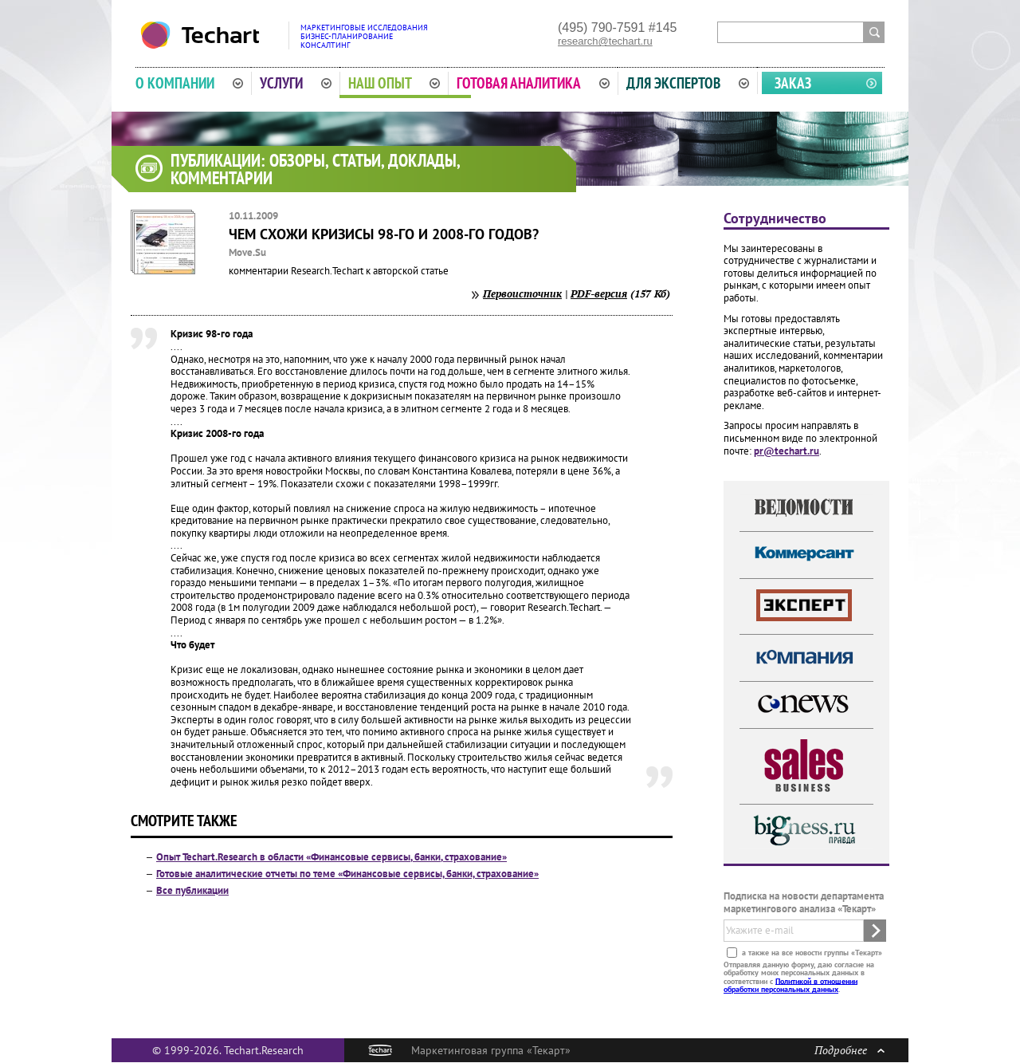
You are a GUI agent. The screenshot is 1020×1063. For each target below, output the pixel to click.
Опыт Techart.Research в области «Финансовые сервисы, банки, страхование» (331, 857)
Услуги (296, 83)
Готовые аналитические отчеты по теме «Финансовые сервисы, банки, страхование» (347, 873)
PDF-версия (599, 293)
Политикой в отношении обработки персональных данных (790, 984)
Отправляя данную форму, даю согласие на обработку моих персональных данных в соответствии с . (799, 976)
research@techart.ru (605, 41)
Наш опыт (394, 83)
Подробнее (849, 1049)
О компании (189, 83)
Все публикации (192, 890)
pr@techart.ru (786, 451)
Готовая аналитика (533, 83)
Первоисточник (522, 293)
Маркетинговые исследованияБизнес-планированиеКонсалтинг (364, 36)
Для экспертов (687, 83)
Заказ (793, 83)
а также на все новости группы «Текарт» (811, 952)
